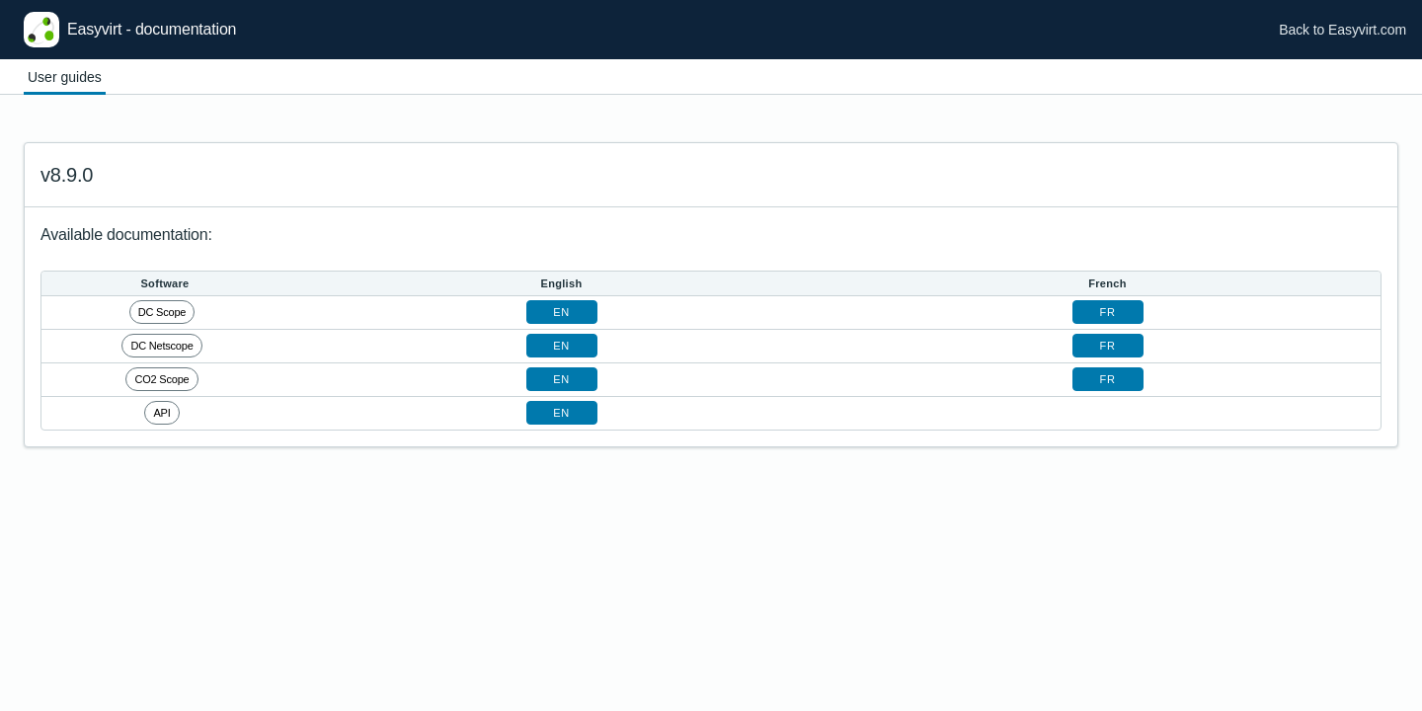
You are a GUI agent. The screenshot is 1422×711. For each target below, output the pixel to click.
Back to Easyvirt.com (1342, 30)
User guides (65, 77)
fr (1108, 312)
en (561, 312)
